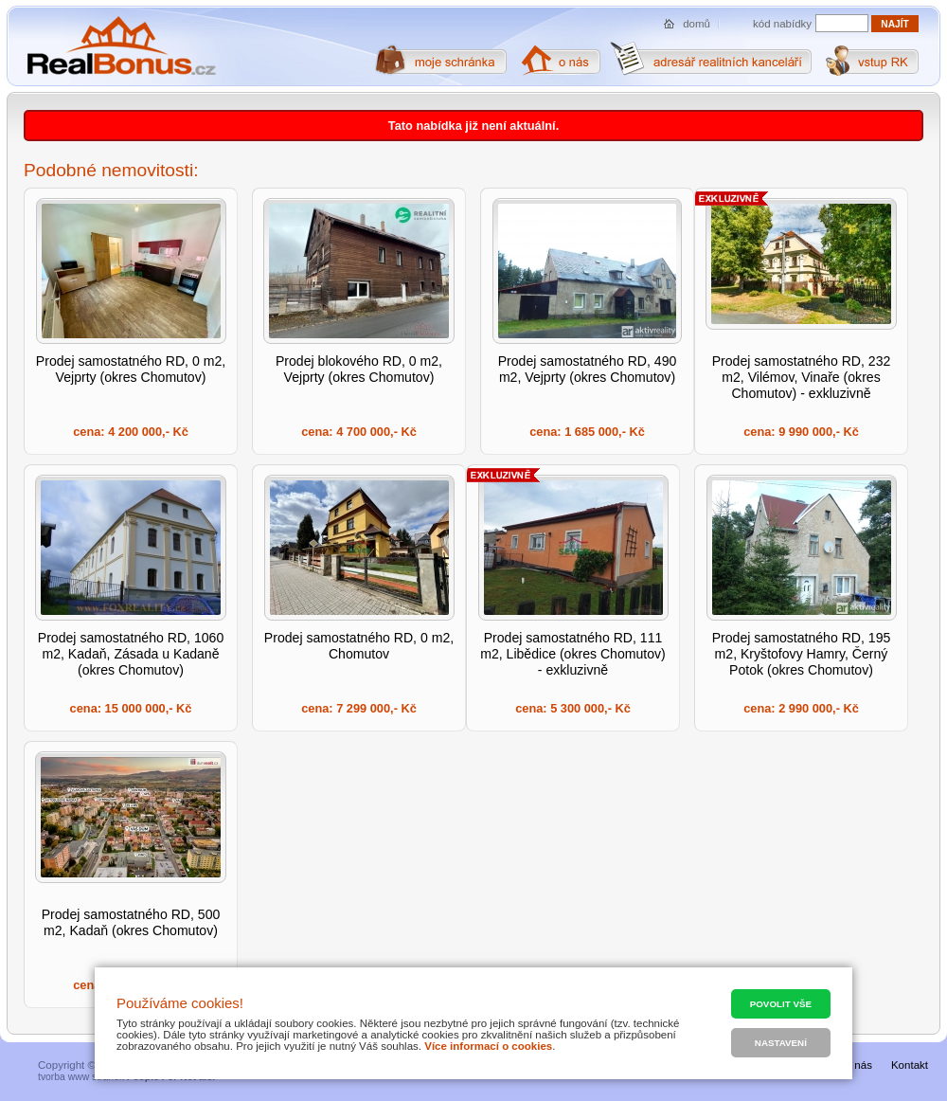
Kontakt (909, 1065)
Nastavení (781, 1043)
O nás (857, 1065)
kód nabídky (782, 23)
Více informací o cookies (488, 1046)
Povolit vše (781, 1004)
